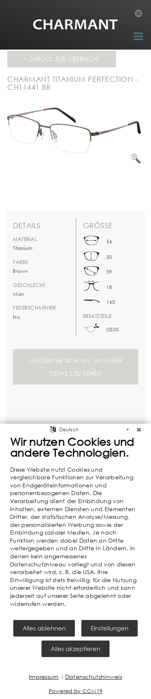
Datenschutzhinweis (93, 676)
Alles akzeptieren (75, 649)
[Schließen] (139, 430)
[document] (75, 527)
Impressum (44, 676)
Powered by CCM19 (76, 691)
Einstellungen (109, 628)
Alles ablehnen (44, 628)
